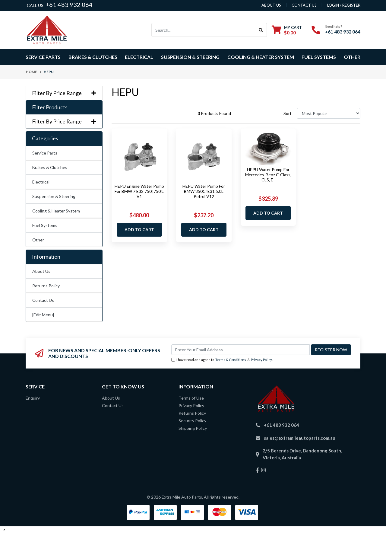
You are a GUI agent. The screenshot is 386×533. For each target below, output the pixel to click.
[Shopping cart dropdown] (286, 30)
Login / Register (343, 5)
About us (271, 5)
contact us (304, 5)
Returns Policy (46, 285)
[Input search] (203, 30)
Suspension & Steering (53, 196)
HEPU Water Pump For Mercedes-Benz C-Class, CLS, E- (268, 174)
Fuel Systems (44, 225)
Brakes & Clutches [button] (92, 57)
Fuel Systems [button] (319, 57)
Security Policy (192, 420)
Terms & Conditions (230, 360)
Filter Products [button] (50, 107)
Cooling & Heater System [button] (260, 57)
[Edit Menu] (43, 314)
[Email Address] (240, 349)
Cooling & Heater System (56, 210)
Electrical (40, 181)
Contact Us (43, 300)
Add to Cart (139, 229)
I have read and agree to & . (222, 359)
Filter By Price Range (64, 93)
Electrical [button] (139, 57)
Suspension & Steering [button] (190, 57)
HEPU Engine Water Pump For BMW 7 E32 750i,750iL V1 (139, 191)
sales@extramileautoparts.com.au (299, 438)
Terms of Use (191, 398)
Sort (287, 113)
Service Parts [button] (43, 57)
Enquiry (33, 398)
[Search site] (261, 30)
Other (352, 57)
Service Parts (44, 152)
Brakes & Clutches (49, 167)
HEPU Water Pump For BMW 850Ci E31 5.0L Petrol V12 (203, 191)
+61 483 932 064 (69, 4)
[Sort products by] (328, 113)
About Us (41, 271)
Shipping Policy (193, 428)
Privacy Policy (261, 360)
